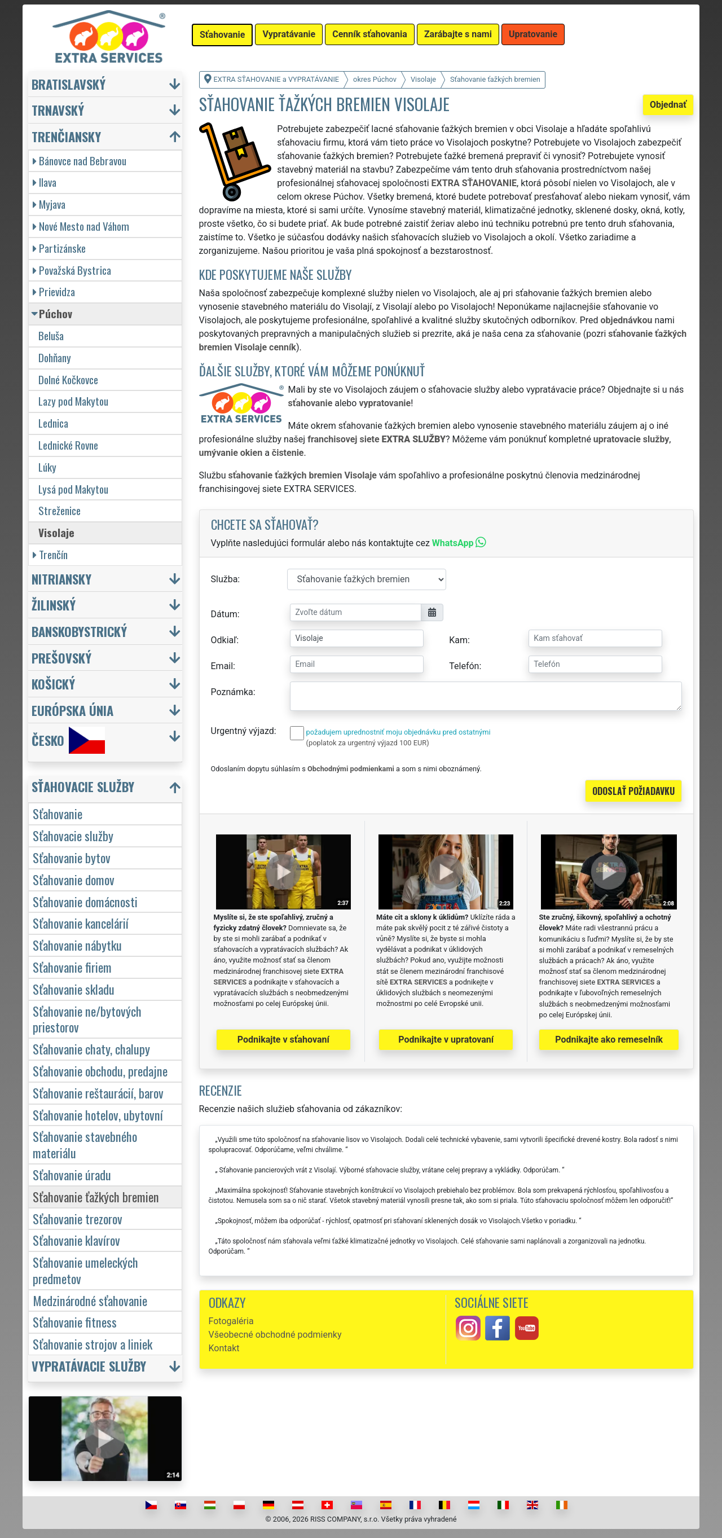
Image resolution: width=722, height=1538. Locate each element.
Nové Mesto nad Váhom (81, 226)
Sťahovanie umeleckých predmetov (85, 1270)
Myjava (49, 204)
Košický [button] (53, 683)
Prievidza (54, 291)
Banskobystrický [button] (79, 631)
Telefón (464, 666)
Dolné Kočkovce (68, 379)
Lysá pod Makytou (73, 489)
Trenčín (50, 554)
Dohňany (54, 357)
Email (222, 666)
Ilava (44, 182)
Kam (458, 640)
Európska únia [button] (72, 710)
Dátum (224, 614)
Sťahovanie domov (74, 879)
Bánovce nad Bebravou (79, 160)
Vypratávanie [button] (288, 34)
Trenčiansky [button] (66, 136)
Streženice (59, 510)
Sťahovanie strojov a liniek (92, 1343)
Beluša (51, 335)
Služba (224, 579)
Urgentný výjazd (242, 731)
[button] (106, 789)
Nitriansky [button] (61, 578)
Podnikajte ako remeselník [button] (609, 1039)
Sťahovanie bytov (72, 857)
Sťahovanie (57, 813)
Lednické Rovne (68, 445)
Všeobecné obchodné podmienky (275, 1334)
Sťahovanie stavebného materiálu (85, 1144)
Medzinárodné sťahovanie (90, 1300)
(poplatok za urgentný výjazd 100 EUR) (367, 743)
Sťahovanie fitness (75, 1321)
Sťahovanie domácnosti (85, 901)
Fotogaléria (231, 1321)
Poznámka (232, 692)
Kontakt (224, 1348)
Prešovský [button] (61, 657)
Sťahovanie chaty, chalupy (91, 1048)
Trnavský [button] (58, 109)
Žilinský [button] (54, 604)
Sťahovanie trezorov (77, 1218)
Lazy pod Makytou (73, 401)
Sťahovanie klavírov (76, 1240)
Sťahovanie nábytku (77, 944)
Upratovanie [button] (533, 34)
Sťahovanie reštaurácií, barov (98, 1092)
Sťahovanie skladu (74, 988)
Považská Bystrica (72, 270)
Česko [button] (68, 740)
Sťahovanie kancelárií (81, 922)
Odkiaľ (224, 640)
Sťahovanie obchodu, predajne (100, 1070)
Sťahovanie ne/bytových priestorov (87, 1018)
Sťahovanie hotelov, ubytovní (98, 1114)
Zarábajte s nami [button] (458, 34)
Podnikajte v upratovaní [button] (446, 1039)
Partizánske (59, 248)
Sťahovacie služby (73, 835)
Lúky (47, 467)
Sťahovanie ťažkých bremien (96, 1196)
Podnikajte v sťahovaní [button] (283, 1039)
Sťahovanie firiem (72, 966)
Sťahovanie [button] (222, 34)
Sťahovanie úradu (72, 1174)
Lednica (53, 423)
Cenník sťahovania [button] (369, 34)
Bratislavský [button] (68, 83)
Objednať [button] (668, 104)
